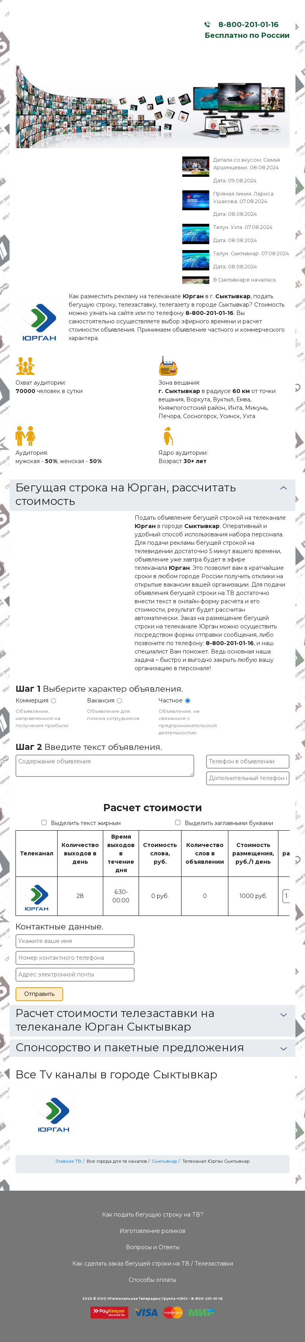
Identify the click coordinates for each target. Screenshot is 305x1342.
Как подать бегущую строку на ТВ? (152, 1214)
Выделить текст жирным (86, 823)
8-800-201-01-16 (246, 24)
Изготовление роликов (152, 1230)
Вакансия (100, 700)
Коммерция (31, 700)
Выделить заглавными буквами (229, 823)
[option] (152, 107)
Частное (170, 700)
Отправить (39, 994)
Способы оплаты (152, 1279)
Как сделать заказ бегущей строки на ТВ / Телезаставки (152, 1263)
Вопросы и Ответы (153, 1247)
